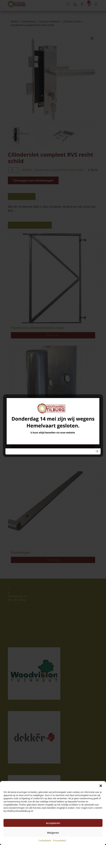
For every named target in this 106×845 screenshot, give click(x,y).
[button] (101, 785)
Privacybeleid (59, 840)
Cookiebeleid (44, 840)
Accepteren (53, 823)
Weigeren (53, 832)
